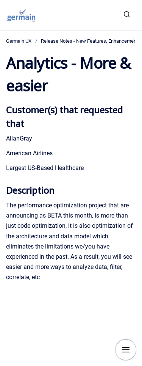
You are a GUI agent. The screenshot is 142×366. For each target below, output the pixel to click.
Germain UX (18, 41)
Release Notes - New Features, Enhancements (90, 41)
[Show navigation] (125, 350)
